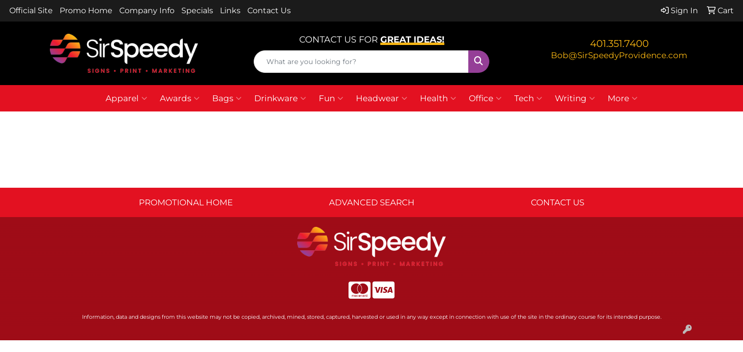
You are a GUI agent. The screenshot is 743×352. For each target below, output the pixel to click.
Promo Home (86, 10)
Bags (226, 98)
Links (230, 10)
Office (485, 98)
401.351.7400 (619, 43)
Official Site (31, 10)
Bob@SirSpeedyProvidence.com (619, 55)
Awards (179, 98)
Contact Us (269, 10)
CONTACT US (557, 202)
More (622, 98)
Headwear (381, 98)
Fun (331, 98)
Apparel (126, 98)
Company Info (147, 10)
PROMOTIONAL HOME (186, 202)
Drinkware (280, 98)
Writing (575, 98)
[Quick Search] (361, 61)
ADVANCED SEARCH (372, 202)
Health (438, 98)
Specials (197, 10)
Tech (528, 98)
